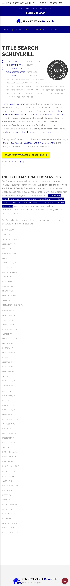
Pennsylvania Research (13, 104)
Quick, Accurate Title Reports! (31, 583)
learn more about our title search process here (28, 132)
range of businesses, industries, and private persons (27, 143)
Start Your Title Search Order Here (24, 155)
